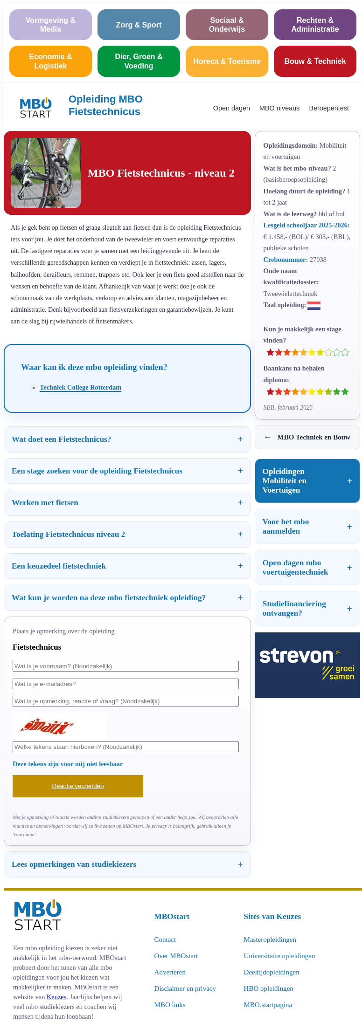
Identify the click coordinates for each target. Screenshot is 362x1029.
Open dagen (231, 108)
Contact (165, 939)
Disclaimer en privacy (185, 988)
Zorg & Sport (139, 25)
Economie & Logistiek (50, 61)
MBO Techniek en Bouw (307, 437)
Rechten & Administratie (315, 24)
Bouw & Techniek (315, 61)
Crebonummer (285, 259)
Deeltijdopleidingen (271, 972)
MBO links (170, 1004)
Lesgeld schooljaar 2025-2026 (306, 225)
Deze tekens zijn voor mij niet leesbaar (68, 764)
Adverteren (170, 972)
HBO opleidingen (268, 988)
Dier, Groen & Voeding (138, 61)
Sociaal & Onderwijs (227, 24)
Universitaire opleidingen (279, 956)
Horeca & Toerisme (227, 61)
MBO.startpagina (268, 1004)
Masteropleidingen (270, 939)
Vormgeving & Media (51, 24)
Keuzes (56, 997)
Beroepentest (329, 108)
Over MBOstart (176, 956)
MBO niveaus (279, 108)
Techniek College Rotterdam (80, 387)
